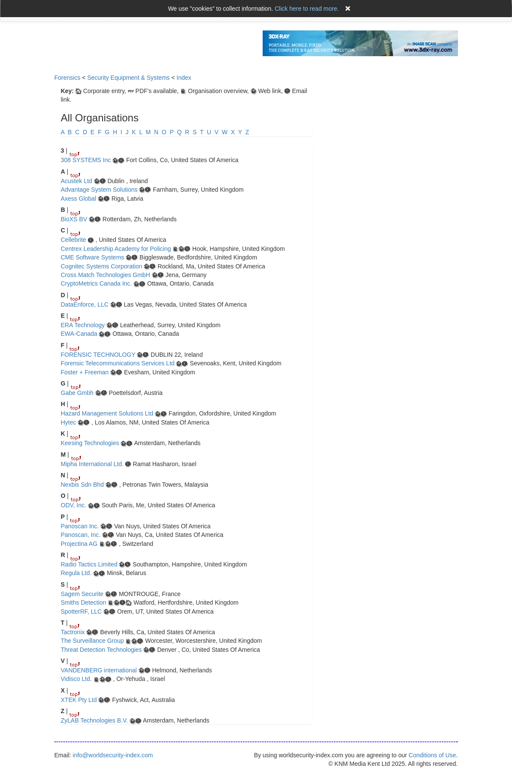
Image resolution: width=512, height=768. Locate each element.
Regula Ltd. (76, 572)
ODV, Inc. (73, 505)
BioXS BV (74, 219)
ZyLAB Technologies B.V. (94, 720)
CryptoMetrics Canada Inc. (96, 283)
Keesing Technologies (90, 443)
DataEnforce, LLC (85, 304)
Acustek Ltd (77, 181)
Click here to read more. (307, 8)
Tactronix (73, 632)
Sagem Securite (82, 593)
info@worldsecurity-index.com (113, 755)
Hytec (68, 422)
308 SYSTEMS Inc (86, 160)
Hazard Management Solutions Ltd (107, 413)
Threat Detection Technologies (101, 649)
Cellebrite (73, 239)
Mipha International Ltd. (92, 464)
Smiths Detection (83, 602)
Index (183, 77)
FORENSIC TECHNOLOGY (98, 354)
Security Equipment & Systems (128, 77)
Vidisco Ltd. (76, 678)
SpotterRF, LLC (81, 611)
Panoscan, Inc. (82, 534)
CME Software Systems (92, 257)
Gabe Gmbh (77, 392)
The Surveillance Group (92, 640)
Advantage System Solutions (99, 189)
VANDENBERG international (99, 670)
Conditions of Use (432, 755)
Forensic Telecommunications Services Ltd (118, 363)
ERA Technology (83, 325)
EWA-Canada (79, 333)
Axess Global (78, 198)
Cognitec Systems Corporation (101, 266)
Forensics (68, 77)
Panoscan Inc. (80, 526)
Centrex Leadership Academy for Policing (116, 248)
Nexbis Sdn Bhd (82, 484)
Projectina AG (79, 543)
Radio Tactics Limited (89, 564)
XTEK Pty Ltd (79, 699)
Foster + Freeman (85, 372)
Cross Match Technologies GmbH (105, 274)
